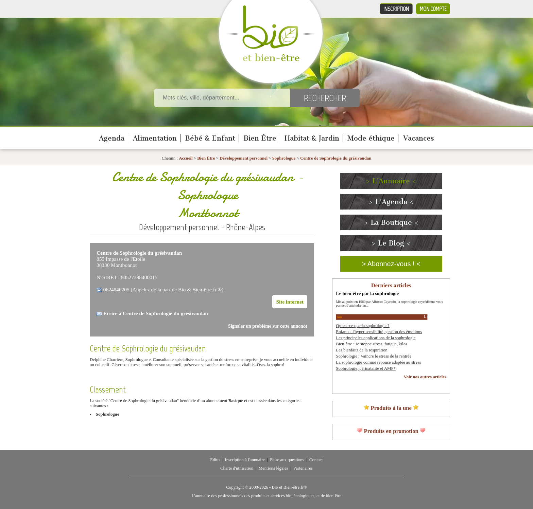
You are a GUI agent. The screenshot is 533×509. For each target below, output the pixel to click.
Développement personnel (244, 158)
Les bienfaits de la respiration (361, 350)
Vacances (418, 138)
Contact (316, 459)
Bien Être (259, 138)
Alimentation (155, 138)
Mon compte (433, 8)
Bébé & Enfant (210, 138)
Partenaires (303, 468)
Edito (215, 459)
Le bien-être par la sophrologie (367, 293)
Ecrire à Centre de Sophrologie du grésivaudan (155, 313)
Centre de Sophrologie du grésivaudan (335, 158)
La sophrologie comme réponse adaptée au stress (378, 362)
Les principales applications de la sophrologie (375, 337)
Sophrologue (284, 158)
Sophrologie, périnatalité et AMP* (366, 368)
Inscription (396, 8)
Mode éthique (371, 138)
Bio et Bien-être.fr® (289, 487)
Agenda (111, 138)
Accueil (186, 158)
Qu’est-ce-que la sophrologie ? (362, 325)
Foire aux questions (287, 459)
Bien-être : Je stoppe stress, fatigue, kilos (371, 344)
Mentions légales (273, 468)
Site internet (290, 302)
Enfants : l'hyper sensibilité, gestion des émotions (379, 331)
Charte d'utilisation (236, 468)
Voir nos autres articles (425, 377)
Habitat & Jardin (312, 138)
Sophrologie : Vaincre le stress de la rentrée (373, 356)
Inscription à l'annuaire (244, 459)
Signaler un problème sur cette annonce (267, 326)
